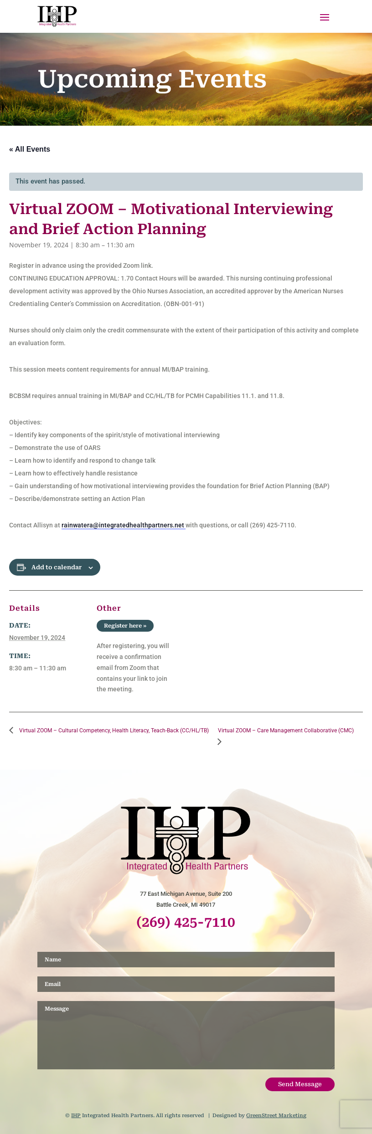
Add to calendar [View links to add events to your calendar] (56, 567)
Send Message (300, 1084)
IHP (76, 1116)
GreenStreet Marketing (276, 1116)
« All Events (29, 149)
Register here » (125, 626)
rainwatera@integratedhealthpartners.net (124, 525)
